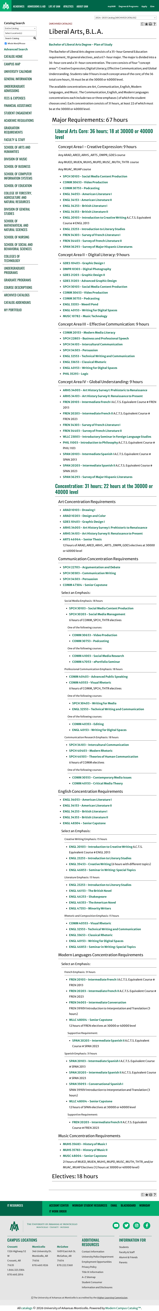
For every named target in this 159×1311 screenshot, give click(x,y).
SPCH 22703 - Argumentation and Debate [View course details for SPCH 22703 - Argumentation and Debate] (91, 567)
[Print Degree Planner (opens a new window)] (142, 24)
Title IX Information (92, 1272)
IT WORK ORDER (58, 1211)
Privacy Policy (89, 1266)
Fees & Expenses (14, 98)
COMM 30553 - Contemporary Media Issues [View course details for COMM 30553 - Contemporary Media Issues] (102, 777)
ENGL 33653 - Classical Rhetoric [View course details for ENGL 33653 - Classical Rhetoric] (84, 362)
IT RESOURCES (15, 1205)
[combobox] (125, 18)
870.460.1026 (40, 1265)
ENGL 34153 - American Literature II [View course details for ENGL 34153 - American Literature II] (87, 200)
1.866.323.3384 (15, 1269)
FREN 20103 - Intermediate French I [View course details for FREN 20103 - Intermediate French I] (87, 402)
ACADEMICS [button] (18, 6)
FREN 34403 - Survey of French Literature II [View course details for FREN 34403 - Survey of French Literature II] (92, 241)
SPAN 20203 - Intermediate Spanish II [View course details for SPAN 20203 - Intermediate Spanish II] (89, 465)
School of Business (17, 166)
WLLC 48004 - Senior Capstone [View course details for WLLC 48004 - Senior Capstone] (90, 1020)
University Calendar (18, 71)
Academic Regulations (19, 120)
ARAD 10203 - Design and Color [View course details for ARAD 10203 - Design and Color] (84, 516)
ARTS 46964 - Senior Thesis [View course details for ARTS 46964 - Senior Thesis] (82, 539)
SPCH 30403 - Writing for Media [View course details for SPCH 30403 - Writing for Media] (94, 703)
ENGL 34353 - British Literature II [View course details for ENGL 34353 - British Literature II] (85, 211)
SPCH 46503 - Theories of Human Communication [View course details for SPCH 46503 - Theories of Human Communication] (103, 756)
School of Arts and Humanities (17, 149)
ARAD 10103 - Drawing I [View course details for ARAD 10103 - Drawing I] (79, 510)
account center (59, 1205)
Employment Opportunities (97, 1261)
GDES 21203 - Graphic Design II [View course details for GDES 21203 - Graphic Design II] (84, 275)
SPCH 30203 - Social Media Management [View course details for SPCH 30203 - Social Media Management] (97, 614)
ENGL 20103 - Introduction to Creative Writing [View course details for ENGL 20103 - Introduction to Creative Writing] (94, 217)
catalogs (26, 1308)
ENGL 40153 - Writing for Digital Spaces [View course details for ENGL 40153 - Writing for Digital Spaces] (90, 310)
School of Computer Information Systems (18, 175)
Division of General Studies (17, 211)
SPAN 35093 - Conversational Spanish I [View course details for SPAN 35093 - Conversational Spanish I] (96, 1084)
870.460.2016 (15, 1274)
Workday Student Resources (89, 1205)
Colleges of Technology (12, 258)
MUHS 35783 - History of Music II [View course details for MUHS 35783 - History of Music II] (85, 1150)
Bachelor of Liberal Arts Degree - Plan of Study (80, 44)
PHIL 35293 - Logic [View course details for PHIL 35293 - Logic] (75, 374)
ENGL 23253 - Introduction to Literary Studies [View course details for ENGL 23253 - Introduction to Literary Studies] (94, 229)
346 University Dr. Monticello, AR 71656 (42, 1256)
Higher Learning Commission (112, 1297)
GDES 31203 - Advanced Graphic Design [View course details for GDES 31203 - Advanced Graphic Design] (90, 281)
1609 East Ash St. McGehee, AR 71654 (66, 1256)
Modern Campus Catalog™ (123, 1308)
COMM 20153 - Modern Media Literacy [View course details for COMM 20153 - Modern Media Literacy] (89, 332)
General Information (18, 78)
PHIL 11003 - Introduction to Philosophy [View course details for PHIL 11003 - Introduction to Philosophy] (90, 442)
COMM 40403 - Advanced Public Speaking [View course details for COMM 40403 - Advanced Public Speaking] (98, 676)
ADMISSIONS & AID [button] (36, 6)
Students (124, 1247)
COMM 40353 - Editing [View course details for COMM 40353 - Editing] (88, 724)
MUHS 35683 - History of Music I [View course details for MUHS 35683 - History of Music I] (85, 1144)
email (114, 1205)
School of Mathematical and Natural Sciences (16, 225)
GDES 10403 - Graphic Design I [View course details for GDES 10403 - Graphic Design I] (84, 263)
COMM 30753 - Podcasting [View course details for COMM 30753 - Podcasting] (81, 188)
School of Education (18, 185)
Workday (144, 1205)
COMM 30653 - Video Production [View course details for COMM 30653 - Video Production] (85, 182)
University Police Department (98, 1256)
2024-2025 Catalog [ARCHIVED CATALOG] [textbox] (115, 17)
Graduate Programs (17, 279)
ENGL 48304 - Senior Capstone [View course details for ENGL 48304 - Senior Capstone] (84, 823)
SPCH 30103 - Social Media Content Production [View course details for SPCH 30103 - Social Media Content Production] (95, 176)
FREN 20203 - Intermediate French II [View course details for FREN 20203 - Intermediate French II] (88, 413)
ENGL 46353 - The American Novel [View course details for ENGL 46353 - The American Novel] (92, 902)
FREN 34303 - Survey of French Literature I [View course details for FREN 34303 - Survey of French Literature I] (91, 235)
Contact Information (93, 1251)
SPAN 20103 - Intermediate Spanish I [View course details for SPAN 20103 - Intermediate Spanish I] (88, 454)
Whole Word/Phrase (16, 43)
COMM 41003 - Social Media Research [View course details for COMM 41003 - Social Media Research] (98, 656)
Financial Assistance (18, 105)
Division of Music (15, 158)
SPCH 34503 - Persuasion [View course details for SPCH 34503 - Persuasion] (80, 350)
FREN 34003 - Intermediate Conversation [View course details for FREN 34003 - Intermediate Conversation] (97, 1002)
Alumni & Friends (128, 1257)
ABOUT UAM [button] (82, 6)
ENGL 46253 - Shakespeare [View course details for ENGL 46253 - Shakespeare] (88, 896)
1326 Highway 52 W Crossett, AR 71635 (16, 1258)
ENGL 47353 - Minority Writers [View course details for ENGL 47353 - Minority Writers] (90, 908)
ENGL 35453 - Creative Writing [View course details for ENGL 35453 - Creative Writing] (90, 864)
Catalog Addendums (17, 302)
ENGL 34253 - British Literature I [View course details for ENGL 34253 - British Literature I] (85, 206)
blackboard (128, 1205)
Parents (123, 1262)
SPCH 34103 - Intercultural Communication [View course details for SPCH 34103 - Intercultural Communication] (93, 344)
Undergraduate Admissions (14, 88)
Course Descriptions (18, 287)
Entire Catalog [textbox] (12, 28)
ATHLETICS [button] (68, 6)
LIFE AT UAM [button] (54, 6)
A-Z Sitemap (88, 1277)
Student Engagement (18, 112)
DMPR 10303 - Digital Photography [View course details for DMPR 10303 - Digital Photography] (87, 269)
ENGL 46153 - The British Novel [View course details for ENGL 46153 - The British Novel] (90, 891)
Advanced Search (16, 49)
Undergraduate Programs (14, 270)
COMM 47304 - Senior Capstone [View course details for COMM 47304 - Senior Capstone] (85, 585)
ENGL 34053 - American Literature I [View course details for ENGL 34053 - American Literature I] (87, 194)
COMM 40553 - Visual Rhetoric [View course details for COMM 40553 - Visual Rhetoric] (90, 682)
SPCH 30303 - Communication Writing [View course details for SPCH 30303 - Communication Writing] (89, 573)
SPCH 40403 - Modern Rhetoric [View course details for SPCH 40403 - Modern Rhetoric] (91, 750)
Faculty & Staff (14, 139)
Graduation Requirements (13, 129)
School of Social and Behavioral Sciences (18, 246)
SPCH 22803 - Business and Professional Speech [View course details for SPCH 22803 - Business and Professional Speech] (96, 338)
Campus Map (12, 64)
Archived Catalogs (17, 295)
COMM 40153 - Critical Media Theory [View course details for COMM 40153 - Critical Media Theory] (97, 783)
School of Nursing (16, 237)
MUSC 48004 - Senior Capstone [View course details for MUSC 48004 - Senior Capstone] (85, 1156)
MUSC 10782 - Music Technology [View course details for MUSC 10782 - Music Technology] (85, 316)
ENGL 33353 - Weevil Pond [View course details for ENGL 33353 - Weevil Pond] (80, 304)
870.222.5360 (65, 1265)
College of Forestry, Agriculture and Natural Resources (18, 197)
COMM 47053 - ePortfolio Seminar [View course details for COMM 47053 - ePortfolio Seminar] (96, 662)
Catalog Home (13, 56)
